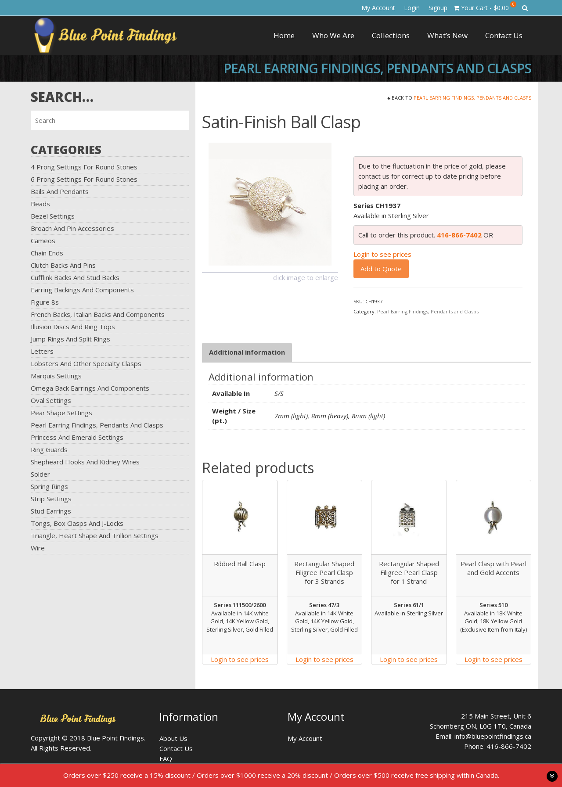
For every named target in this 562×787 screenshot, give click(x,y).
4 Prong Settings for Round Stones (84, 166)
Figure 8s (45, 302)
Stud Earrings (51, 511)
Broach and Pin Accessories (72, 228)
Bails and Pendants (60, 191)
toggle (552, 776)
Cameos (43, 240)
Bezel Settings (53, 216)
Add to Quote (381, 268)
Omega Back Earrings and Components (90, 388)
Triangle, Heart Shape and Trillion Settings (95, 535)
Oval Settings (51, 400)
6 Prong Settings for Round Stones (84, 179)
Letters (42, 351)
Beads (40, 203)
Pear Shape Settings (61, 412)
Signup (438, 8)
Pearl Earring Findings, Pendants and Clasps (97, 424)
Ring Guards (49, 449)
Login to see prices (382, 254)
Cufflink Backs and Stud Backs (75, 277)
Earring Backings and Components (82, 289)
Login (412, 8)
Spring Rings (49, 486)
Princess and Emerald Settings (77, 437)
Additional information (247, 352)
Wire (38, 547)
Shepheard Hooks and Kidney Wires (85, 461)
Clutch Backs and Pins (63, 265)
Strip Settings (51, 498)
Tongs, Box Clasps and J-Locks (77, 523)
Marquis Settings (56, 375)
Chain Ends (47, 252)
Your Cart (485, 6)
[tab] (247, 352)
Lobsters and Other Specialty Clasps (86, 363)
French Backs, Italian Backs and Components (98, 314)
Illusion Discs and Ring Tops (73, 326)
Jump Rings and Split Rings (70, 338)
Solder (40, 474)
